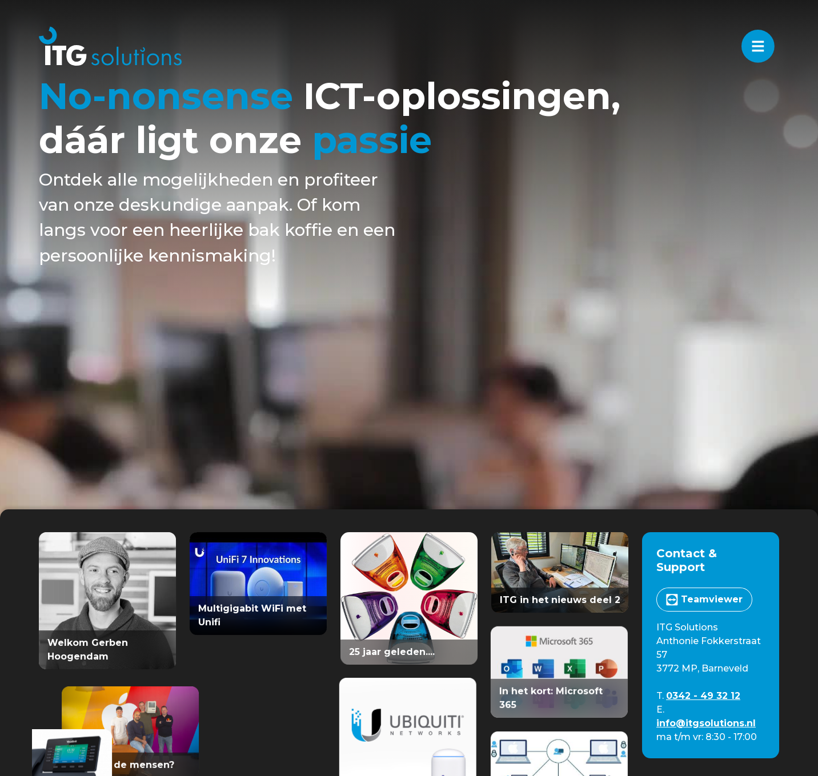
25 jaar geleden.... (392, 651)
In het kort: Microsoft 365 (546, 695)
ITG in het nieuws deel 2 (560, 599)
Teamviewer (704, 600)
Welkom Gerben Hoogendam (87, 649)
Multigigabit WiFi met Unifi (252, 615)
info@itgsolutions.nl (706, 723)
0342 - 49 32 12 (703, 695)
